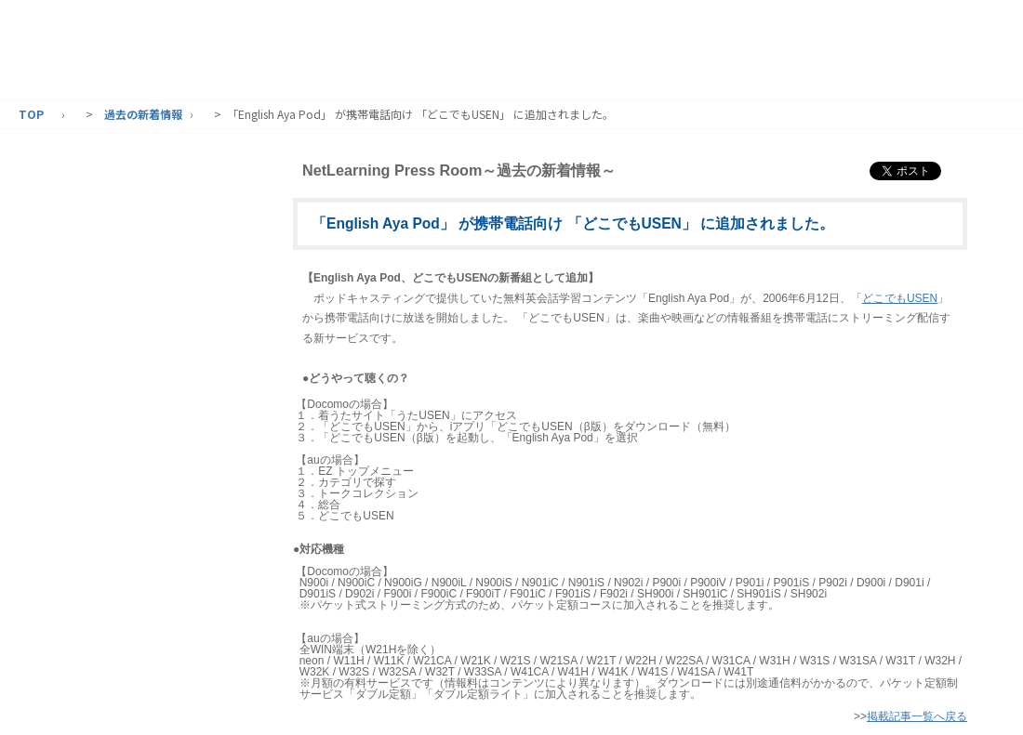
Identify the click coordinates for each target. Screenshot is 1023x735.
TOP (31, 114)
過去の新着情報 (143, 114)
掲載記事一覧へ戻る (917, 716)
